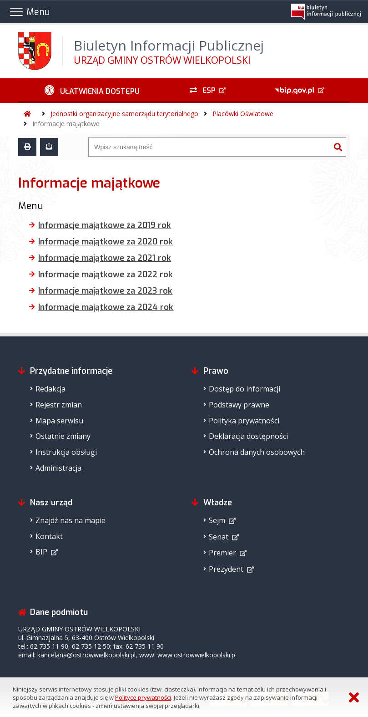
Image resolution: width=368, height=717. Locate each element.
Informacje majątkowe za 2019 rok (104, 225)
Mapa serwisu (59, 421)
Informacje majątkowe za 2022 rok (105, 274)
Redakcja (50, 389)
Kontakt (49, 536)
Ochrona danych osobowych (257, 452)
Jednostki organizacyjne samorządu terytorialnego (124, 113)
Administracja (58, 468)
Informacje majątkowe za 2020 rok (105, 241)
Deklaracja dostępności (248, 436)
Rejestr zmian (58, 405)
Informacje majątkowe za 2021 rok (104, 258)
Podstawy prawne (239, 405)
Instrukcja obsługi (66, 452)
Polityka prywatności (244, 421)
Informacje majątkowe (66, 123)
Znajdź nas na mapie (70, 520)
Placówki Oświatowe (242, 113)
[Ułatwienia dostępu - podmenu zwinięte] (92, 90)
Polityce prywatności (143, 697)
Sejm (217, 520)
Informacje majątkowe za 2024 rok (105, 307)
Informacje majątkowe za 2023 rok (105, 290)
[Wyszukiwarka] (209, 147)
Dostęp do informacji (244, 389)
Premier (222, 553)
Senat (218, 537)
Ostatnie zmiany (63, 436)
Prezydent (226, 569)
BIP (41, 552)
